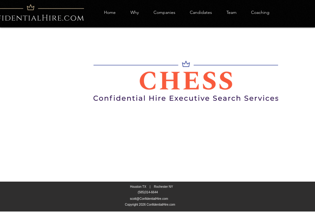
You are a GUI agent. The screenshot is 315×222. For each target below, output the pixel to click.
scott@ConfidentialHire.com (149, 198)
